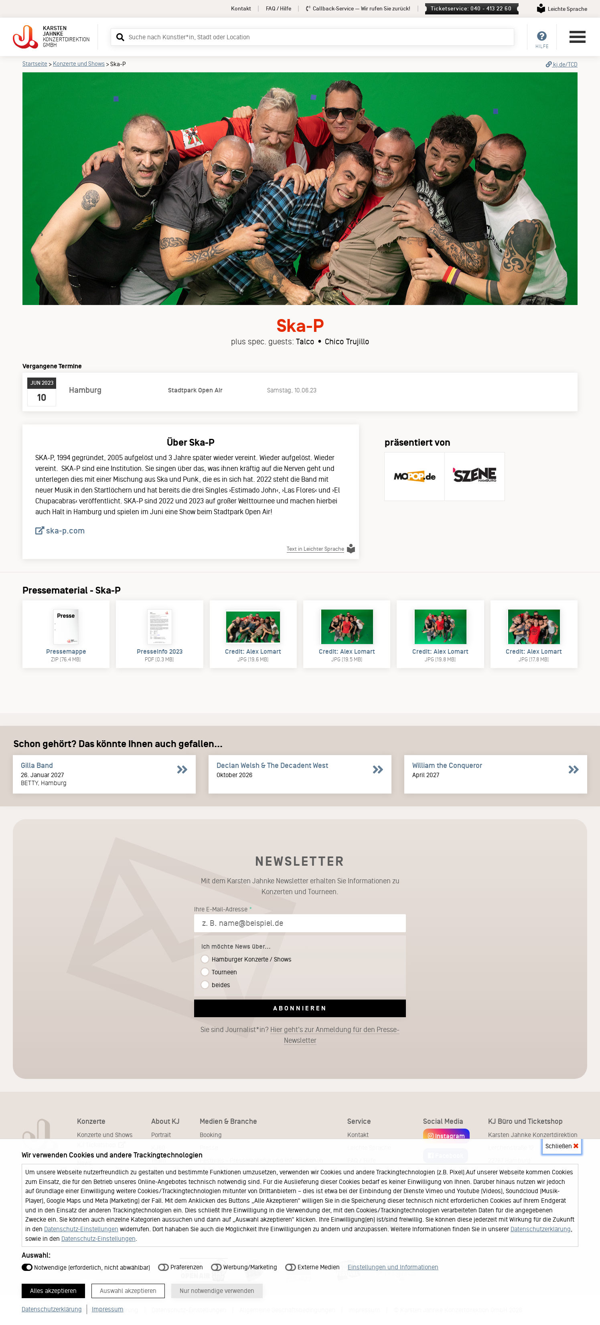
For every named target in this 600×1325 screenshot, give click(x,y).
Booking (211, 1134)
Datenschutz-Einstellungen (81, 1225)
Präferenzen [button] (180, 1263)
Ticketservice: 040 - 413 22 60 (471, 9)
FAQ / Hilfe (278, 9)
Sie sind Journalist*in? (300, 1035)
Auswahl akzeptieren (140, 1289)
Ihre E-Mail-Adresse (220, 909)
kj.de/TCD (562, 64)
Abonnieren (300, 1008)
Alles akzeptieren (57, 1289)
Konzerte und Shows (79, 64)
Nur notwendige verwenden (240, 1289)
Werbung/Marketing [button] (244, 1263)
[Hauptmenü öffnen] (577, 36)
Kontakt (241, 9)
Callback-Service (358, 9)
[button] (119, 37)
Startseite (34, 64)
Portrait (161, 1134)
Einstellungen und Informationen (393, 1263)
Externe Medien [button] (312, 1263)
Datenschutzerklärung (541, 1225)
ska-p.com (60, 530)
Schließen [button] (561, 1142)
